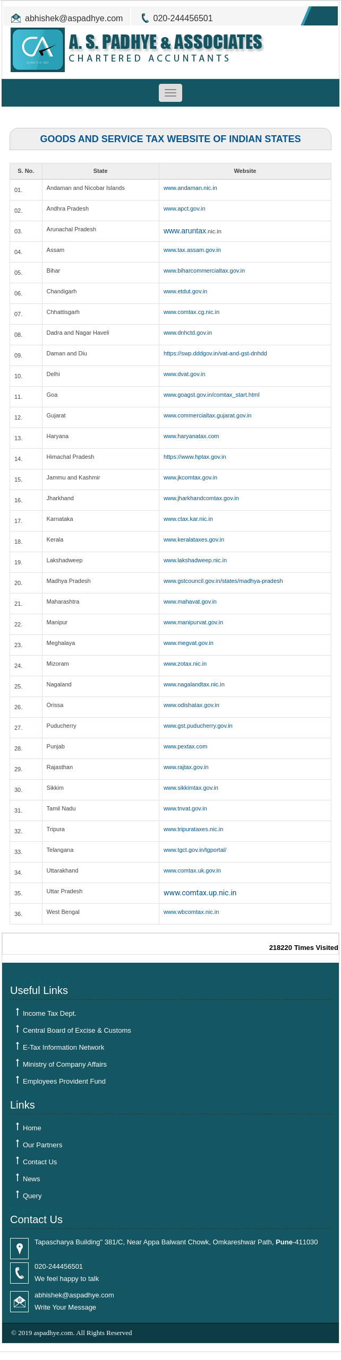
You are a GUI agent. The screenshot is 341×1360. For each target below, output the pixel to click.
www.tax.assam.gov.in (192, 250)
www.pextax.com (186, 746)
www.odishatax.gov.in (191, 705)
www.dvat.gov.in (185, 374)
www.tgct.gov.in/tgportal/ (195, 850)
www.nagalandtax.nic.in (194, 684)
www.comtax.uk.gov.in (192, 870)
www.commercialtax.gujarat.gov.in (207, 415)
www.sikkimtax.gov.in (191, 787)
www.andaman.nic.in (190, 188)
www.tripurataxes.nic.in (194, 829)
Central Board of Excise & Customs (77, 1030)
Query (32, 1196)
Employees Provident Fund (64, 1081)
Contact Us (40, 1162)
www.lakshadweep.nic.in (195, 560)
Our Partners (42, 1145)
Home (32, 1128)
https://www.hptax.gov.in (195, 457)
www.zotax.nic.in (185, 663)
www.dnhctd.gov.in (188, 332)
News (31, 1179)
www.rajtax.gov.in (186, 767)
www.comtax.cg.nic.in (191, 312)
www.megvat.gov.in (189, 643)
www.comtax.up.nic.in (200, 892)
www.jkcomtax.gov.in (190, 477)
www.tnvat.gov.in (185, 808)
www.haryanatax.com (191, 436)
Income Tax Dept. (49, 1013)
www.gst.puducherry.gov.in (198, 725)
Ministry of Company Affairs (65, 1064)
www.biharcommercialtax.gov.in (204, 270)
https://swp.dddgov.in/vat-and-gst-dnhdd (215, 353)
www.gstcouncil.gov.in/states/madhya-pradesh (223, 581)
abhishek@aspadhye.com (74, 18)
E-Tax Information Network (63, 1047)
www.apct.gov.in (185, 208)
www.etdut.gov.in (185, 291)
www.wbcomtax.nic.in (191, 912)
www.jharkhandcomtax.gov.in (201, 498)
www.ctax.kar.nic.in (188, 519)
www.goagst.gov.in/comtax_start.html (212, 394)
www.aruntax (185, 230)
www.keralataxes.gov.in (194, 539)
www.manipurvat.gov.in (193, 622)
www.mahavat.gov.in (190, 601)
